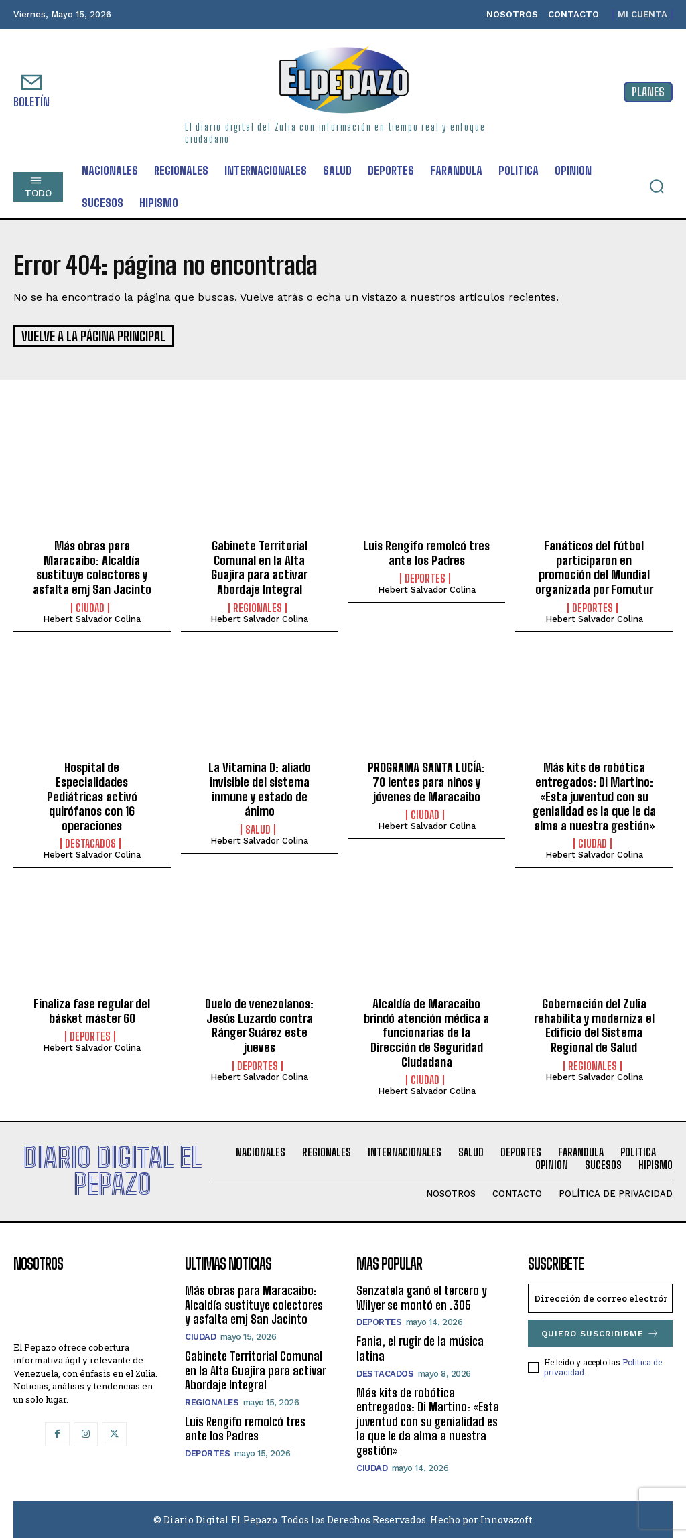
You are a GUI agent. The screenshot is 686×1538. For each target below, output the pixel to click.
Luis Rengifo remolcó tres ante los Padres (426, 552)
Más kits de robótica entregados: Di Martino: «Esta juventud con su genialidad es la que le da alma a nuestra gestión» (594, 795)
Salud (258, 828)
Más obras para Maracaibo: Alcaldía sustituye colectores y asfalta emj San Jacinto (92, 567)
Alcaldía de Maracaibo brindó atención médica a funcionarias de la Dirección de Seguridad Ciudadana (426, 1032)
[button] (656, 186)
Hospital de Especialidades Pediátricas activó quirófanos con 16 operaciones (92, 795)
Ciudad (90, 606)
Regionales (257, 606)
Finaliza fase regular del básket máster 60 (91, 1010)
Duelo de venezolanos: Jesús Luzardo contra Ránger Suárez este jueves (259, 1025)
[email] (600, 1297)
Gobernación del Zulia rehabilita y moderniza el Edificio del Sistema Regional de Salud (594, 1025)
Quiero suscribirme (600, 1332)
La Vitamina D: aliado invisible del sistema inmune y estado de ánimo (259, 788)
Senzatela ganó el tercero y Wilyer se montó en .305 (421, 1297)
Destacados (90, 843)
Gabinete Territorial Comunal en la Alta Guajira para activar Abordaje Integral (259, 567)
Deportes (425, 577)
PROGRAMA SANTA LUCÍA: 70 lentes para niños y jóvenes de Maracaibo (426, 781)
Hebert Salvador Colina (92, 618)
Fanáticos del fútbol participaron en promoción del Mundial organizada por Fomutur (594, 567)
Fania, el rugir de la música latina (420, 1348)
